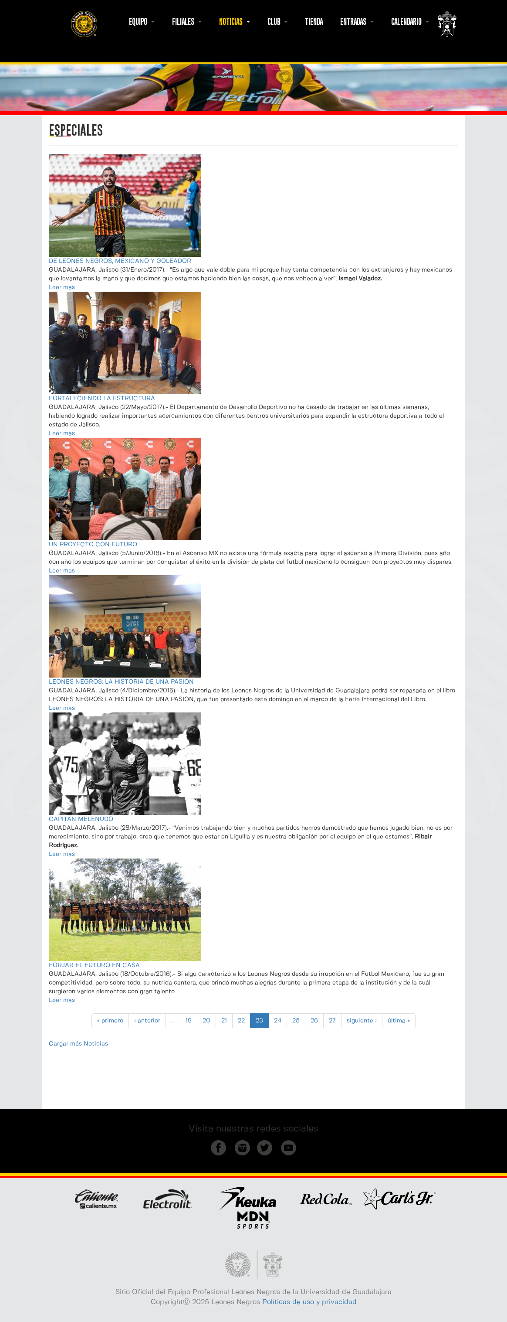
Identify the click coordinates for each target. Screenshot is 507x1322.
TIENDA (314, 21)
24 (277, 1021)
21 (224, 1021)
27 (332, 1021)
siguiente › (362, 1021)
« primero (110, 1021)
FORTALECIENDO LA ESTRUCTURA (102, 398)
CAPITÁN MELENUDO (81, 819)
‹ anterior (147, 1021)
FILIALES (187, 21)
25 (296, 1021)
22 (241, 1021)
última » (399, 1021)
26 (314, 1021)
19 (189, 1021)
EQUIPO (142, 21)
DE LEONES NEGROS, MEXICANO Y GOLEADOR (120, 261)
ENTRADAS (357, 21)
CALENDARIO (410, 21)
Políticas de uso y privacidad (309, 1302)
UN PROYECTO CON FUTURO (93, 545)
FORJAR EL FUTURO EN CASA (94, 965)
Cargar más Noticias (78, 1044)
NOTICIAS (234, 21)
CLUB (277, 21)
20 (206, 1021)
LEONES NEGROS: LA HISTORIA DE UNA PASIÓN (121, 682)
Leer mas (62, 287)
